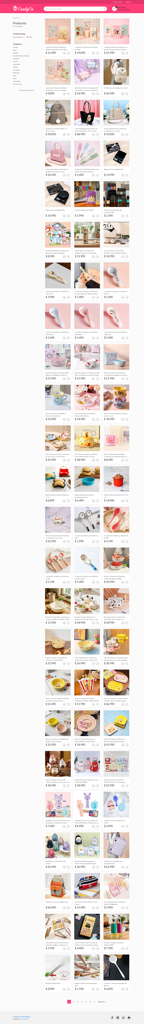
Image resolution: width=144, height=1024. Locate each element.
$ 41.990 (109, 744)
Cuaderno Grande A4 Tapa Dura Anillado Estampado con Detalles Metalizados (56, 49)
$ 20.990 (109, 581)
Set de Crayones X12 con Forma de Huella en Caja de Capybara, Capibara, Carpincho (87, 945)
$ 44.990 (80, 622)
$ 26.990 (51, 541)
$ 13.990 (109, 174)
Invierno (15, 61)
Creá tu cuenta (118, 2)
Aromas (15, 47)
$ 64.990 (51, 907)
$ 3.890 (50, 989)
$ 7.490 (50, 826)
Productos (16, 18)
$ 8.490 (108, 459)
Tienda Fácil (24, 1019)
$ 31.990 (109, 52)
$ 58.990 (80, 459)
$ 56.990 (51, 174)
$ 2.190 (50, 581)
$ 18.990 (109, 419)
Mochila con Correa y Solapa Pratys (57, 902)
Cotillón (15, 53)
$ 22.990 (109, 785)
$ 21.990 (51, 378)
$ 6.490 (79, 500)
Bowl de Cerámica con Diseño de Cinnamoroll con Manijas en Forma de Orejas (116, 375)
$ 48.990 (80, 134)
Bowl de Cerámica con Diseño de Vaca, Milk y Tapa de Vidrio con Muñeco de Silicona (114, 619)
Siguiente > (102, 1002)
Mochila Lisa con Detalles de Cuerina (116, 88)
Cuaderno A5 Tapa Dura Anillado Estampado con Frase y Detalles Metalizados (56, 90)
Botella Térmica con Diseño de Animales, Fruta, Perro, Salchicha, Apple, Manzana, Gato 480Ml (114, 782)
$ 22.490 (51, 704)
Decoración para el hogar (21, 56)
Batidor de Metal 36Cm (53, 983)
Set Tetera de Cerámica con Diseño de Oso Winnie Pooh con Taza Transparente (86, 456)
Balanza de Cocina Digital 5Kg (113, 169)
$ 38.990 (51, 785)
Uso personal (17, 84)
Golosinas (16, 58)
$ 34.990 (109, 256)
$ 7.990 (108, 948)
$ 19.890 (80, 52)
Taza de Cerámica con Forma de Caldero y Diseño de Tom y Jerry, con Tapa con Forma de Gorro (57, 782)
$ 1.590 (79, 989)
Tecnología (16, 81)
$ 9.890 (50, 93)
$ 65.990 (109, 866)
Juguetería (16, 64)
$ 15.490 (51, 52)
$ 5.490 (79, 174)
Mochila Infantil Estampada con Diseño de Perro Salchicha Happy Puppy (85, 863)
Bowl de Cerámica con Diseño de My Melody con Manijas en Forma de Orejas (57, 375)
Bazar (15, 50)
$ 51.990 (80, 704)
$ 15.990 (51, 622)
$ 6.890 (50, 500)
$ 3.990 (79, 215)
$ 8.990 (50, 256)
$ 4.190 (108, 541)
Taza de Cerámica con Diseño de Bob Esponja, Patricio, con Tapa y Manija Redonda (116, 660)
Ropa (14, 78)
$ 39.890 (51, 134)
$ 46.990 (109, 704)
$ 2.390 (108, 215)
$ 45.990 (109, 93)
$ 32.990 (51, 459)
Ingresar (128, 2)
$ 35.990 (51, 744)
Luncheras (16, 70)
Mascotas (16, 73)
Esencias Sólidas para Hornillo (84, 210)
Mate (14, 76)
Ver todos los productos (26, 90)
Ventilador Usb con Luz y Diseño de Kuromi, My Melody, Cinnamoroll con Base (86, 823)
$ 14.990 (51, 215)
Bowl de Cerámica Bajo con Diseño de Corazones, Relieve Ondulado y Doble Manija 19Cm (58, 619)
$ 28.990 (80, 785)
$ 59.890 (109, 134)
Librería (15, 67)
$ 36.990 (109, 663)
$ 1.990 (79, 541)
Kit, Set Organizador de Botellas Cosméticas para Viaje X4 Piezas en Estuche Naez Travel (115, 456)
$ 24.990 (80, 93)
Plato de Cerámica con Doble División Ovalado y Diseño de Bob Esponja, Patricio (116, 701)
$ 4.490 (79, 948)
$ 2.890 (108, 826)
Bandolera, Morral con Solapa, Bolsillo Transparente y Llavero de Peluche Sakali (87, 90)
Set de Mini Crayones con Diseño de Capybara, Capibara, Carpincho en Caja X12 (57, 945)
